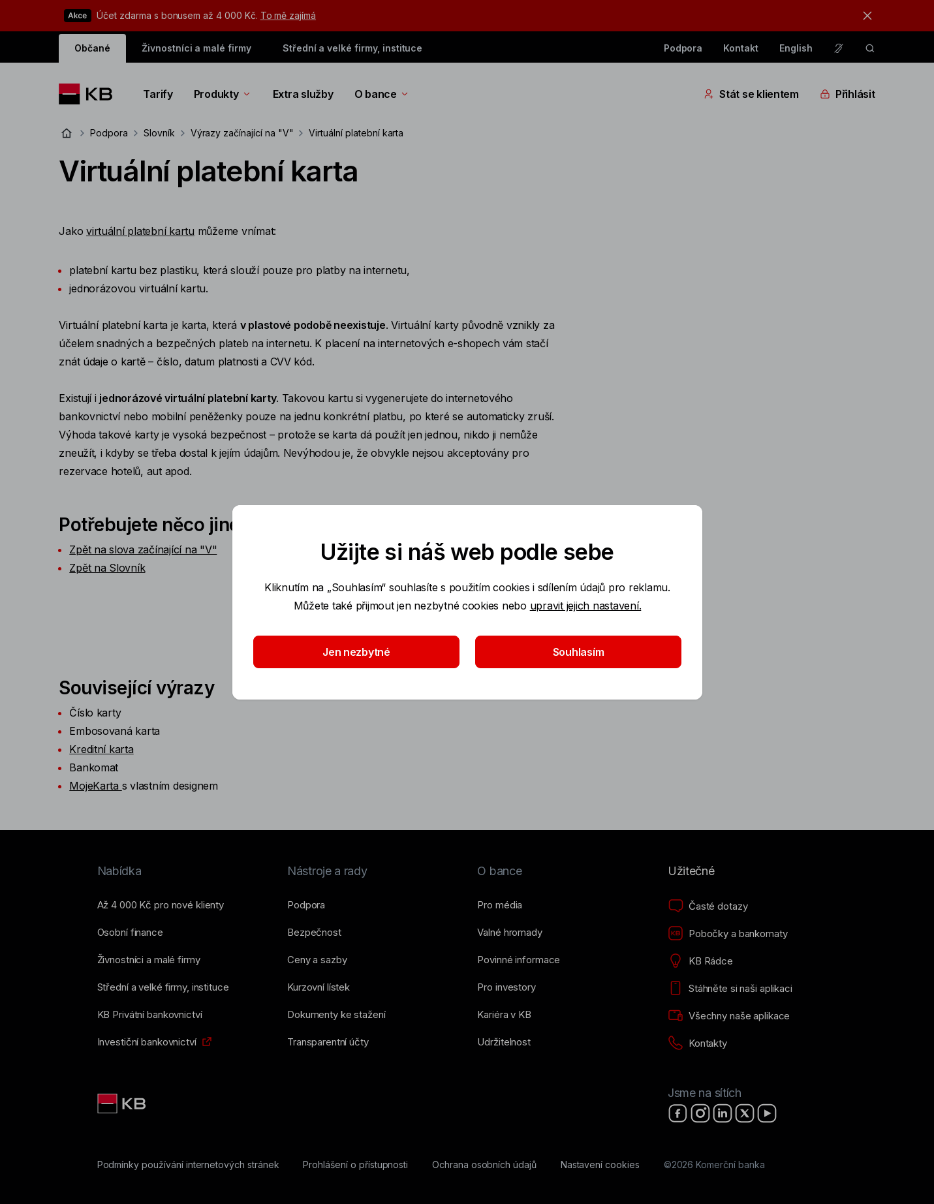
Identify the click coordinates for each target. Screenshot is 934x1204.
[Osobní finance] (130, 932)
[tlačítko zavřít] (864, 15)
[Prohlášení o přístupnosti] (355, 1165)
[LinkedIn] (722, 1113)
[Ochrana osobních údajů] (484, 1165)
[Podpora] (306, 905)
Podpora (683, 48)
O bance (382, 93)
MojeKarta (94, 785)
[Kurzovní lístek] (318, 987)
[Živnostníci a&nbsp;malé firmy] (148, 959)
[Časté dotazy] (707, 906)
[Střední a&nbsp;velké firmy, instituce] (163, 987)
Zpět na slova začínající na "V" (143, 549)
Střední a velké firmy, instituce (352, 48)
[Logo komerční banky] (90, 94)
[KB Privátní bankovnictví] (149, 1014)
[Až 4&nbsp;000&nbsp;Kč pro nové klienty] (160, 905)
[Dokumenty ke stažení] (336, 1014)
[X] (744, 1113)
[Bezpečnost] (314, 932)
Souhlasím (578, 651)
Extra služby (303, 93)
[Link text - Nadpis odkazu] (122, 1103)
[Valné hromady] (509, 932)
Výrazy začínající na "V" (242, 132)
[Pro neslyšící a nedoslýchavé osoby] (838, 48)
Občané (92, 48)
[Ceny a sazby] (317, 959)
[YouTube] (766, 1113)
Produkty (223, 93)
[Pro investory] (506, 987)
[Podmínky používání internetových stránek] (188, 1165)
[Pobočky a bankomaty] (728, 933)
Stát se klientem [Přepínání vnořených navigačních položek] (751, 93)
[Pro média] (499, 905)
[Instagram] (700, 1113)
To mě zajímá (288, 15)
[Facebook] (678, 1113)
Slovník (159, 132)
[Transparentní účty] (328, 1042)
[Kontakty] (697, 1043)
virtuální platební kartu (140, 231)
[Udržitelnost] (503, 1042)
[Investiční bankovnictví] (146, 1042)
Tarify (157, 93)
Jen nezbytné (356, 651)
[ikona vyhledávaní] (870, 48)
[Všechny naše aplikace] (729, 1016)
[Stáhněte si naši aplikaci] (730, 988)
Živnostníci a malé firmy (196, 48)
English (796, 48)
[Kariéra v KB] (504, 1014)
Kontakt (740, 48)
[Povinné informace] (518, 959)
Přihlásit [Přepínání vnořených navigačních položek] (847, 93)
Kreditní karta (101, 749)
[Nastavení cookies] (600, 1165)
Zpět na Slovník (107, 567)
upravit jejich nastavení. (585, 605)
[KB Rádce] (700, 961)
